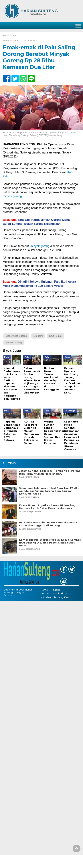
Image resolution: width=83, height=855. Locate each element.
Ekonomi (38, 336)
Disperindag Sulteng (16, 336)
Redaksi (55, 592)
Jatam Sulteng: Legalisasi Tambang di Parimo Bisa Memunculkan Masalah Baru (50, 475)
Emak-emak (55, 336)
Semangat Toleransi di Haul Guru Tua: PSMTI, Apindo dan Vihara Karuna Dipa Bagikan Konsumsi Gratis (49, 493)
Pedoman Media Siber (54, 596)
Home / (7, 35)
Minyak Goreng (14, 342)
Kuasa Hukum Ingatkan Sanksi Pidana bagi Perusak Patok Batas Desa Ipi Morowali (47, 509)
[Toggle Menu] (78, 25)
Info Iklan (46, 599)
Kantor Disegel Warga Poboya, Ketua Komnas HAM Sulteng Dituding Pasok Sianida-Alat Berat (50, 545)
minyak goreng (12, 196)
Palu (13, 35)
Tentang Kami (62, 599)
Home (44, 592)
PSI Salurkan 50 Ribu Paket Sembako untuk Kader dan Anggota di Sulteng (48, 526)
